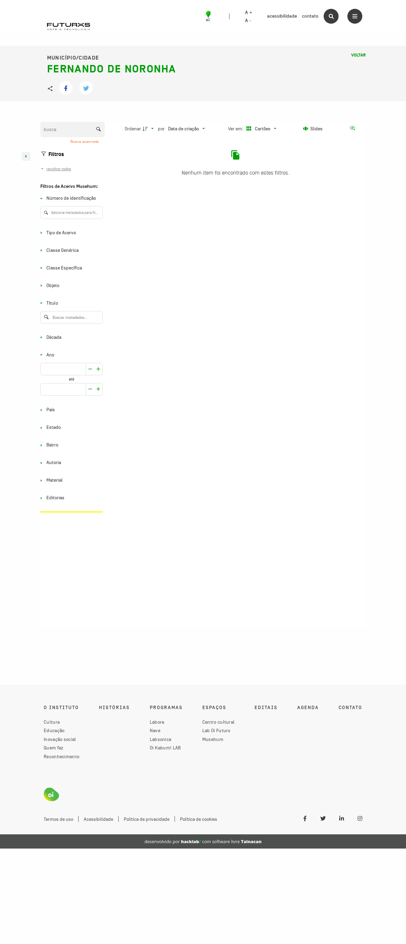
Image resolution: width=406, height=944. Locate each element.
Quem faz (53, 747)
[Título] (70, 303)
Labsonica (160, 739)
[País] (70, 410)
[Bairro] (70, 445)
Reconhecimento (61, 756)
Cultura (52, 722)
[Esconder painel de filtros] (26, 156)
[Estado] (70, 427)
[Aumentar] (90, 369)
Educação (54, 730)
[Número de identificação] (70, 198)
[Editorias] (70, 498)
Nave (155, 730)
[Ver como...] (354, 129)
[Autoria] (70, 462)
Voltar (358, 55)
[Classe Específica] (70, 267)
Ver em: (236, 128)
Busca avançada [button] (85, 141)
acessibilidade (282, 16)
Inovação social (60, 739)
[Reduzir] (98, 369)
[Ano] (70, 354)
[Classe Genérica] (70, 250)
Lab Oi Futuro (216, 730)
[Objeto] (70, 285)
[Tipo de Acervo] (70, 232)
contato (310, 16)
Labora (157, 722)
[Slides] (313, 129)
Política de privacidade (146, 819)
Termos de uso (58, 819)
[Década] (70, 337)
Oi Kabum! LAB (165, 747)
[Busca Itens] (72, 129)
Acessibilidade (98, 819)
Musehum (212, 739)
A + (248, 12)
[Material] (70, 480)
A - (248, 20)
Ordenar (133, 128)
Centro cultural (218, 722)
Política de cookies (198, 819)
